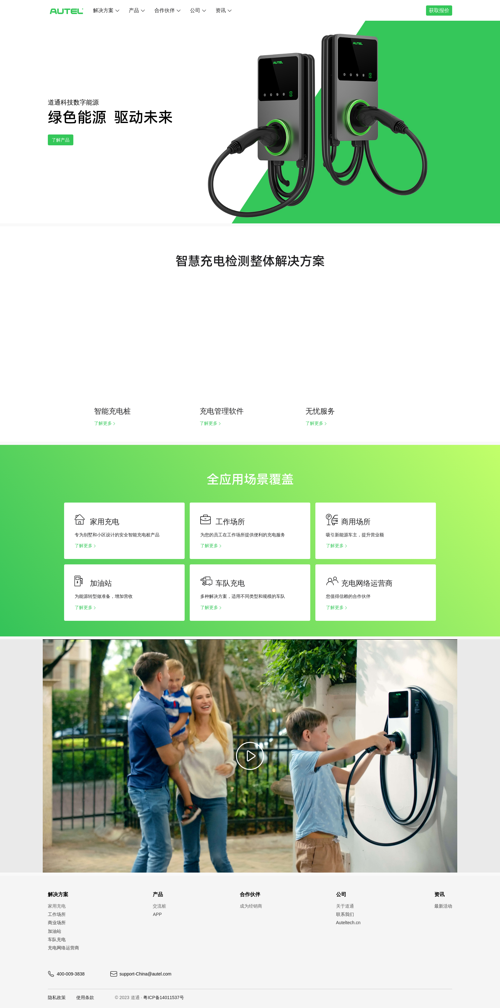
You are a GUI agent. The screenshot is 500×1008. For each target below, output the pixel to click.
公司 (195, 10)
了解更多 (103, 423)
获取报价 (437, 10)
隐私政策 (57, 997)
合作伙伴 (164, 10)
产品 (134, 10)
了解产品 (64, 139)
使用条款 (85, 997)
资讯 (221, 10)
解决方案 (103, 10)
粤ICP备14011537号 (163, 997)
